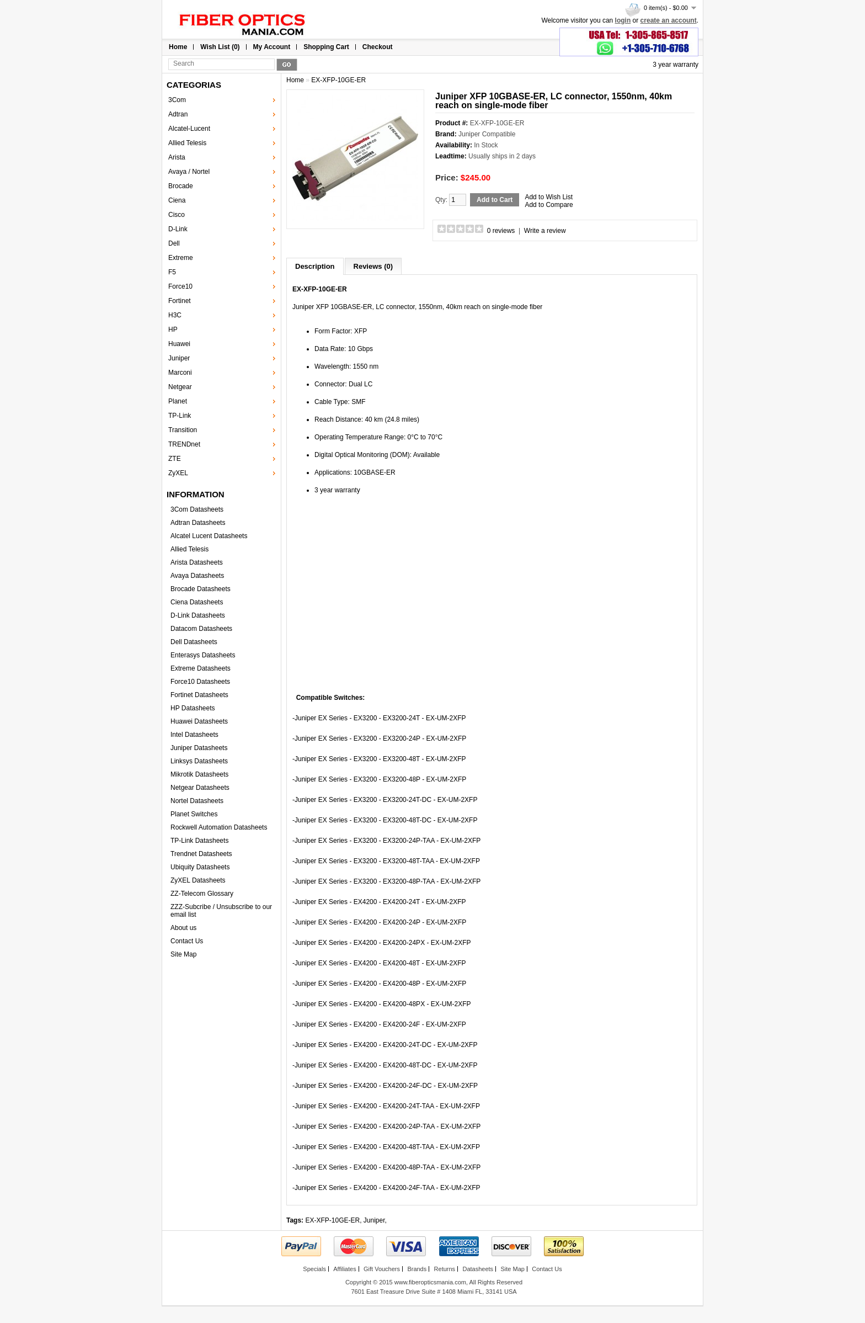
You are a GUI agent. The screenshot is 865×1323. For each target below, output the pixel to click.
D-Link (178, 229)
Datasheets (477, 1269)
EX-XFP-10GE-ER (338, 80)
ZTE (174, 459)
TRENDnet (184, 444)
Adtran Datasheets (197, 523)
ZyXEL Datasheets (198, 880)
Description (315, 266)
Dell (174, 243)
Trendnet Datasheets (201, 854)
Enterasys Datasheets (202, 655)
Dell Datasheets (193, 642)
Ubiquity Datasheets (199, 867)
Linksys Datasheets (199, 761)
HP (173, 329)
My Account (272, 47)
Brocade (180, 186)
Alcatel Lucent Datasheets (208, 536)
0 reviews (501, 231)
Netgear (180, 387)
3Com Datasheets (196, 509)
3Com (177, 100)
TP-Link (179, 415)
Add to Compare (549, 205)
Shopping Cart (326, 47)
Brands (416, 1269)
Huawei (179, 344)
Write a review (545, 231)
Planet (177, 401)
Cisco (176, 215)
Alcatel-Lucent (189, 128)
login (623, 20)
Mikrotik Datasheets (199, 774)
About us (183, 928)
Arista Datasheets (196, 562)
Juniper (179, 358)
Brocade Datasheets (200, 589)
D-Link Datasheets (197, 615)
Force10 (180, 286)
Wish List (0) (219, 47)
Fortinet (179, 301)
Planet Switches (193, 814)
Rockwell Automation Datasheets (218, 827)
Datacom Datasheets (201, 629)
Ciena (176, 200)
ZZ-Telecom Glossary (201, 893)
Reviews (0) (373, 266)
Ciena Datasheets (196, 602)
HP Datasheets (192, 708)
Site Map (183, 954)
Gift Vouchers (382, 1269)
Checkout (377, 47)
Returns (445, 1269)
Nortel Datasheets (196, 801)
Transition (182, 430)
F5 (172, 272)
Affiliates (344, 1269)
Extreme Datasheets (200, 668)
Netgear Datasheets (199, 787)
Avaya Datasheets (197, 576)
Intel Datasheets (194, 734)
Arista (176, 157)
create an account (668, 20)
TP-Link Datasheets (199, 840)
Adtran (178, 114)
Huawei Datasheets (199, 721)
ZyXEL (178, 473)
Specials (314, 1269)
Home (178, 47)
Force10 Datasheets (200, 682)
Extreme (180, 258)
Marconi (180, 372)
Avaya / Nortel (189, 172)
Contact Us (186, 941)
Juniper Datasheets (198, 748)
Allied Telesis (187, 143)
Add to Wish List (549, 197)
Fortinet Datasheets (199, 695)
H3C (174, 315)
